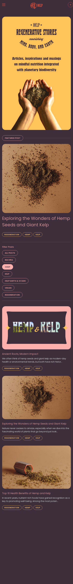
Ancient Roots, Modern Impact (20, 354)
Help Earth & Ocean (15, 281)
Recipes (9, 260)
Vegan (8, 288)
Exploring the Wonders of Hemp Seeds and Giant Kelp (36, 221)
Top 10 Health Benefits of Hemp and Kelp (26, 493)
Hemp (27, 234)
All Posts (10, 253)
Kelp (38, 234)
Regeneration (11, 234)
